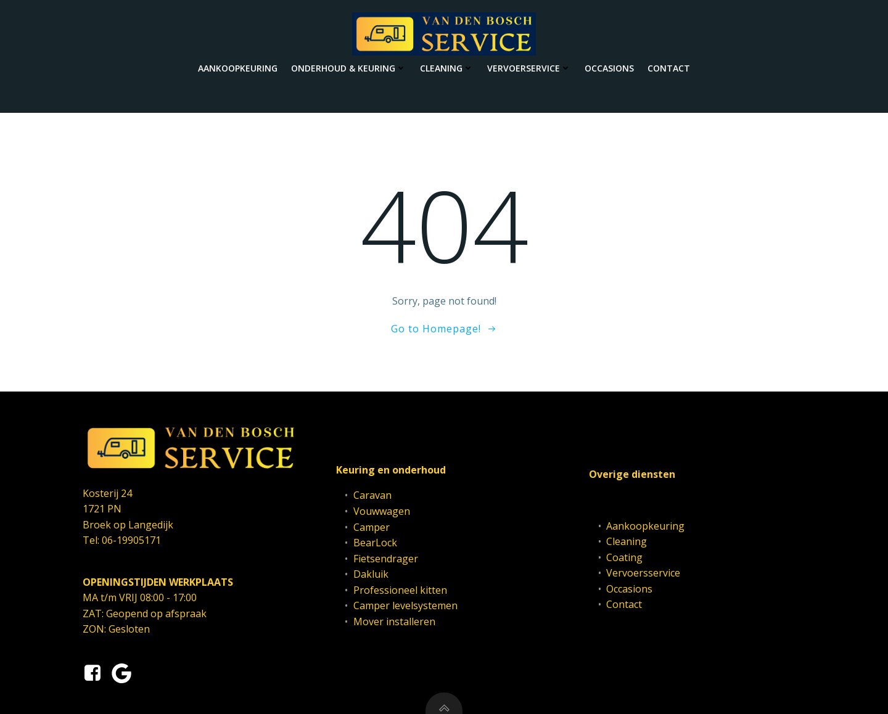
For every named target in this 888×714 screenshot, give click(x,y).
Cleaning (447, 68)
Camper (371, 527)
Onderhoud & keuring (348, 68)
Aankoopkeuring (238, 68)
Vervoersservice (643, 573)
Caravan (372, 495)
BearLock (375, 542)
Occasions (609, 68)
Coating (624, 557)
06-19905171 (131, 540)
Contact (669, 68)
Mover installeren (394, 621)
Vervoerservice (529, 68)
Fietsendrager (385, 558)
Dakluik (370, 574)
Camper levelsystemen (405, 605)
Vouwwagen (381, 511)
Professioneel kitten (400, 590)
